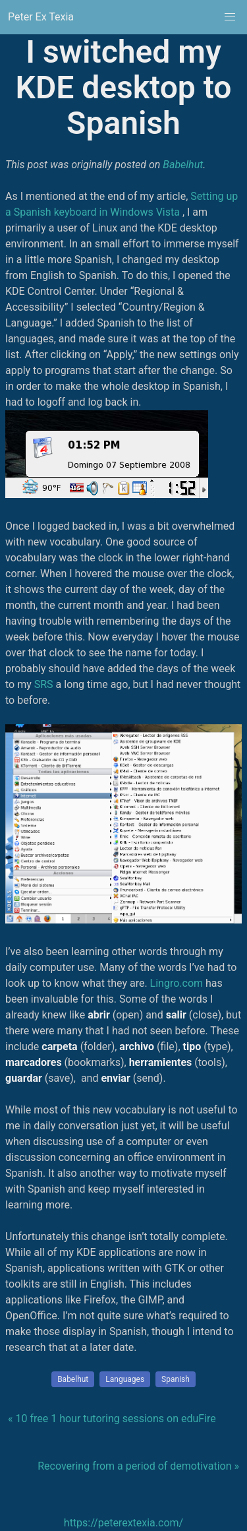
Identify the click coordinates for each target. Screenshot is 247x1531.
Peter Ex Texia (41, 17)
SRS (43, 684)
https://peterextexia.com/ (123, 1522)
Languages (124, 1379)
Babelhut (183, 164)
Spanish (175, 1379)
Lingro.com (176, 983)
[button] (230, 17)
